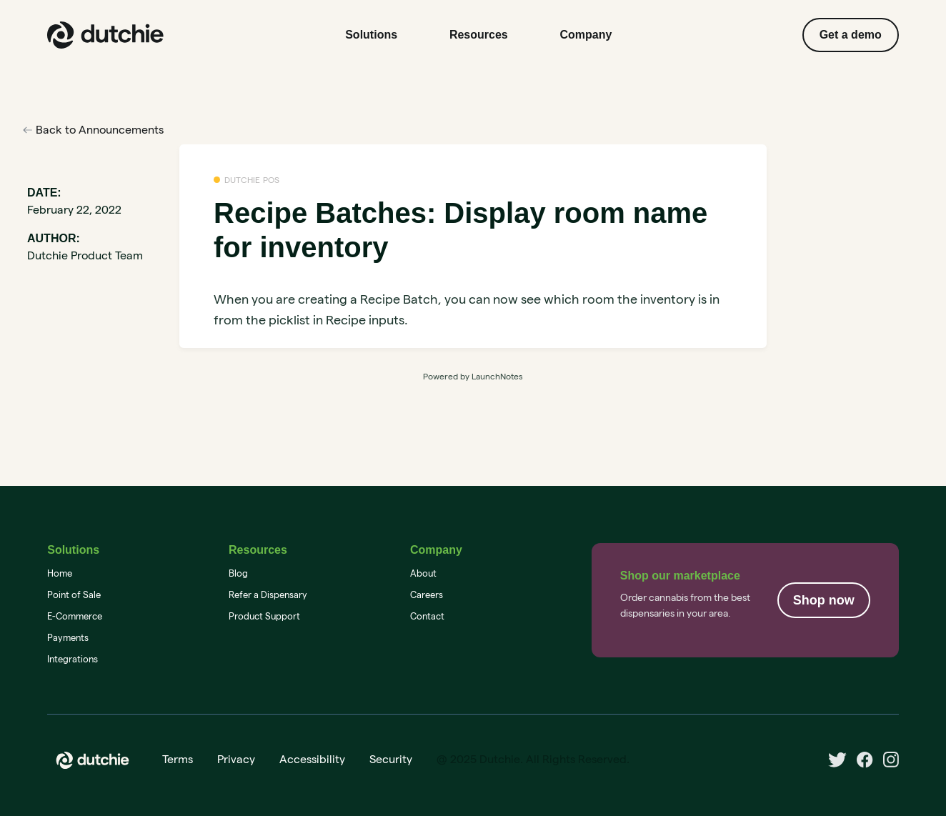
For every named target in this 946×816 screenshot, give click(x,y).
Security (390, 759)
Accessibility (312, 759)
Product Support (264, 616)
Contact (427, 616)
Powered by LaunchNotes (473, 376)
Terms (177, 759)
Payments (68, 637)
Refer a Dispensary (268, 594)
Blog (238, 573)
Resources (478, 35)
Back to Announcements (93, 130)
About (423, 573)
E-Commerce (74, 616)
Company (586, 35)
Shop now (824, 600)
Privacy (236, 759)
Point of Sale (74, 594)
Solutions (371, 35)
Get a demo (851, 35)
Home (59, 573)
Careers (426, 594)
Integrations (72, 659)
